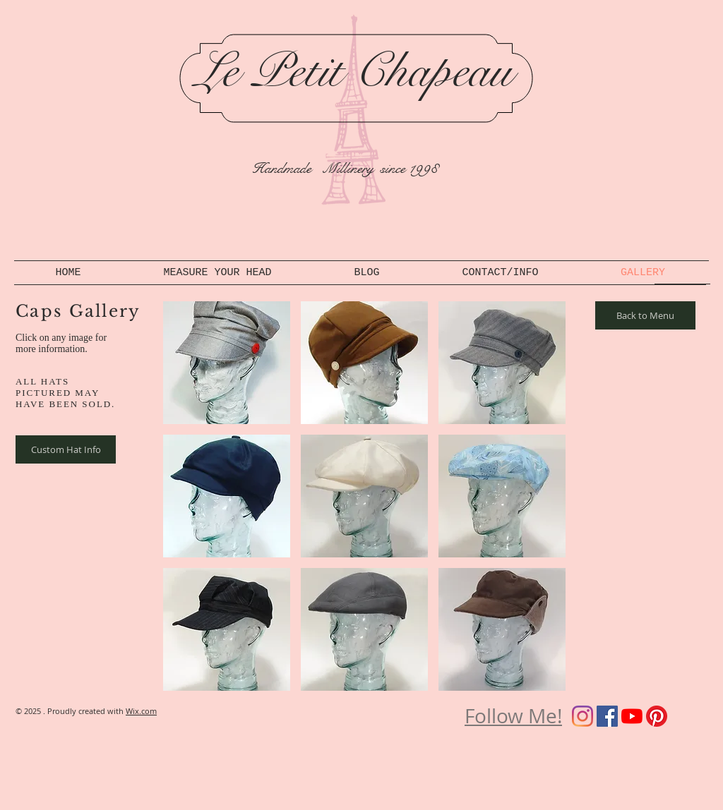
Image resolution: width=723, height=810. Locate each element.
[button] (226, 362)
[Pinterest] (656, 716)
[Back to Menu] (645, 315)
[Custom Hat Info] (66, 449)
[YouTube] (632, 716)
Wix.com (141, 711)
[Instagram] (582, 716)
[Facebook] (607, 716)
